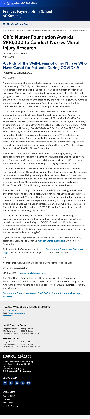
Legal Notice (8, 369)
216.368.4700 (13, 311)
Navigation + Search (16, 25)
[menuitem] (10, 396)
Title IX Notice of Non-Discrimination (17, 371)
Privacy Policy (19, 369)
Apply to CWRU (9, 396)
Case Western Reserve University (21, 362)
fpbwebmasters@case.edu (17, 313)
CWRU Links (9, 392)
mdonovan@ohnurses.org (51, 240)
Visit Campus (8, 403)
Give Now (6, 399)
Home (5, 30)
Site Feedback (8, 315)
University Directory (10, 406)
